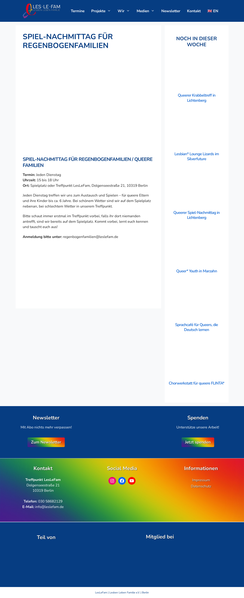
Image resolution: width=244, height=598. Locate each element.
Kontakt (194, 11)
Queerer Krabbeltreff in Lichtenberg (196, 98)
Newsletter (170, 11)
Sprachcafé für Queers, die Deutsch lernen (196, 327)
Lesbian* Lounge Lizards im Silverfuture (196, 156)
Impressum (201, 480)
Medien (147, 11)
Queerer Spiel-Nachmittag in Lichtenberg (196, 215)
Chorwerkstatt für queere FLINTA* (196, 383)
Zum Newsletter (46, 442)
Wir (125, 11)
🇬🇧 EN (212, 11)
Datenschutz (201, 486)
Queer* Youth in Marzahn (196, 271)
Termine (77, 11)
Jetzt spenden (198, 442)
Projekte (102, 11)
